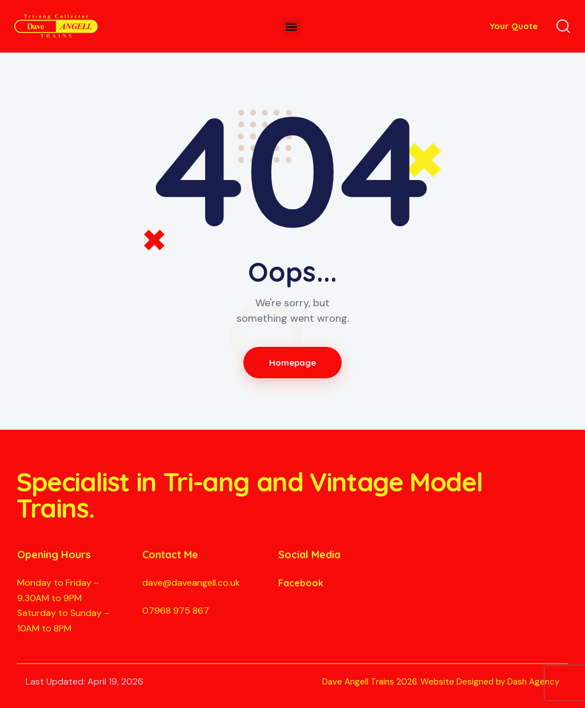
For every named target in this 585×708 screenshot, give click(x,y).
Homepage (292, 362)
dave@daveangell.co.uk (191, 583)
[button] (291, 26)
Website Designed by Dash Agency (489, 681)
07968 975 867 (175, 611)
